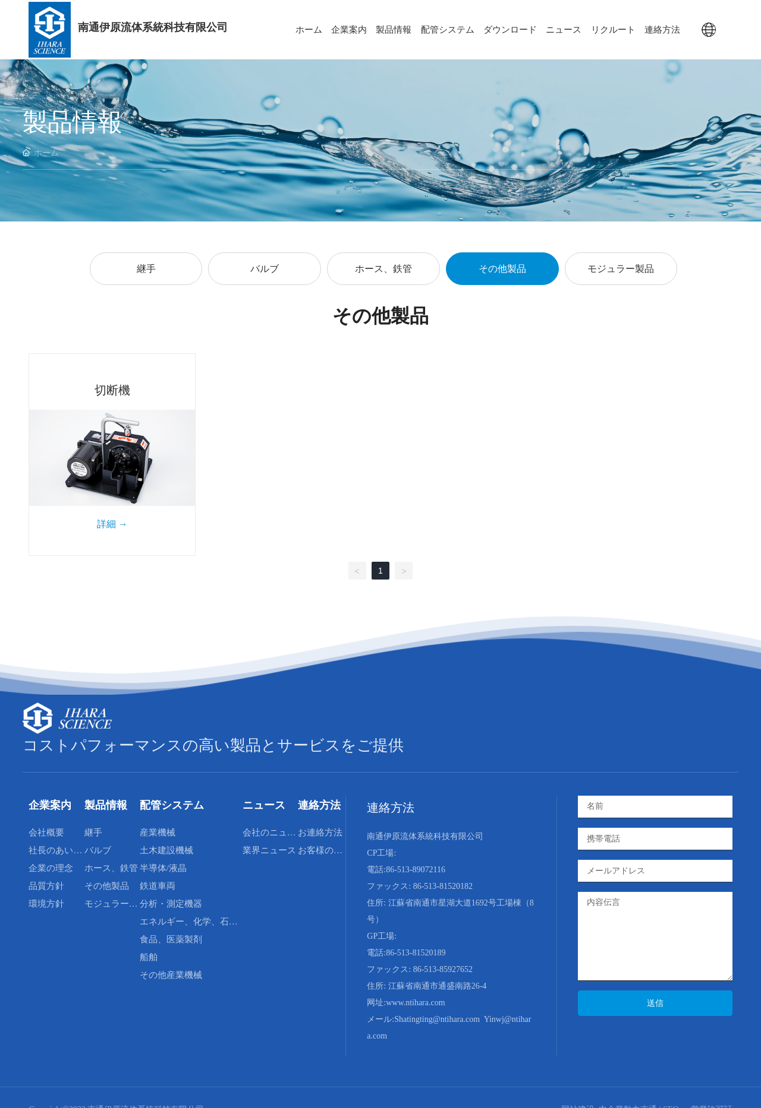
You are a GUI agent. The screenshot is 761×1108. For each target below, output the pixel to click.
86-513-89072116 (415, 869)
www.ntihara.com (415, 1002)
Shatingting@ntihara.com (437, 1019)
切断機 (112, 390)
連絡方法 (390, 807)
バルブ (264, 268)
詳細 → (112, 524)
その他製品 (502, 268)
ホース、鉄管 (383, 268)
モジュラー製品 (620, 268)
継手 (146, 268)
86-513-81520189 (415, 952)
